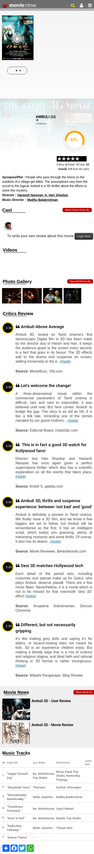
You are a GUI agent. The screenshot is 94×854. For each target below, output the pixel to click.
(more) (65, 361)
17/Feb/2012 (41, 124)
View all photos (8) (80, 281)
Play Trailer (17, 46)
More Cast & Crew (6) (77, 210)
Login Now (84, 236)
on (79, 159)
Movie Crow (19, 6)
